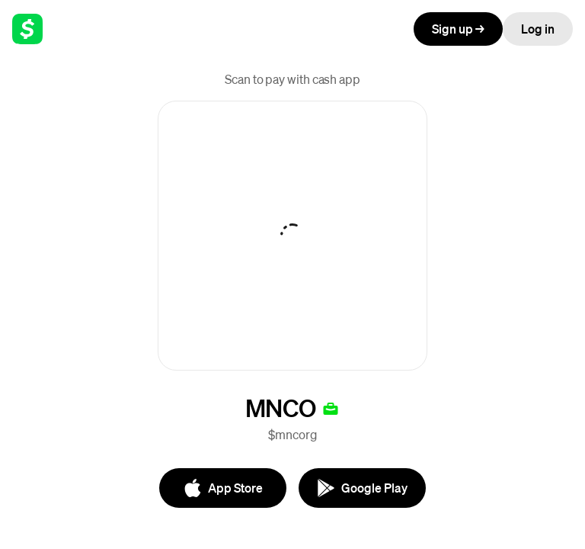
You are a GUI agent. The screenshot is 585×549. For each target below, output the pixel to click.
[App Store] (222, 488)
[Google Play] (362, 488)
